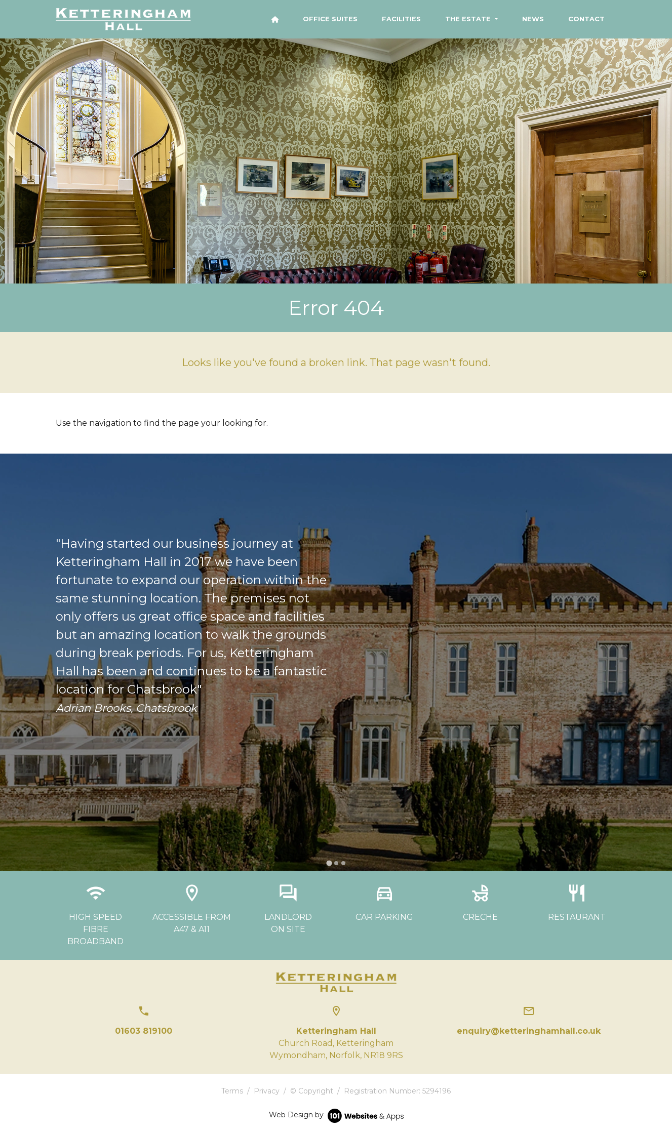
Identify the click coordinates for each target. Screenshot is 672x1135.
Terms (232, 1091)
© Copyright (311, 1091)
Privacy (267, 1091)
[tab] (329, 863)
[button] (471, 19)
